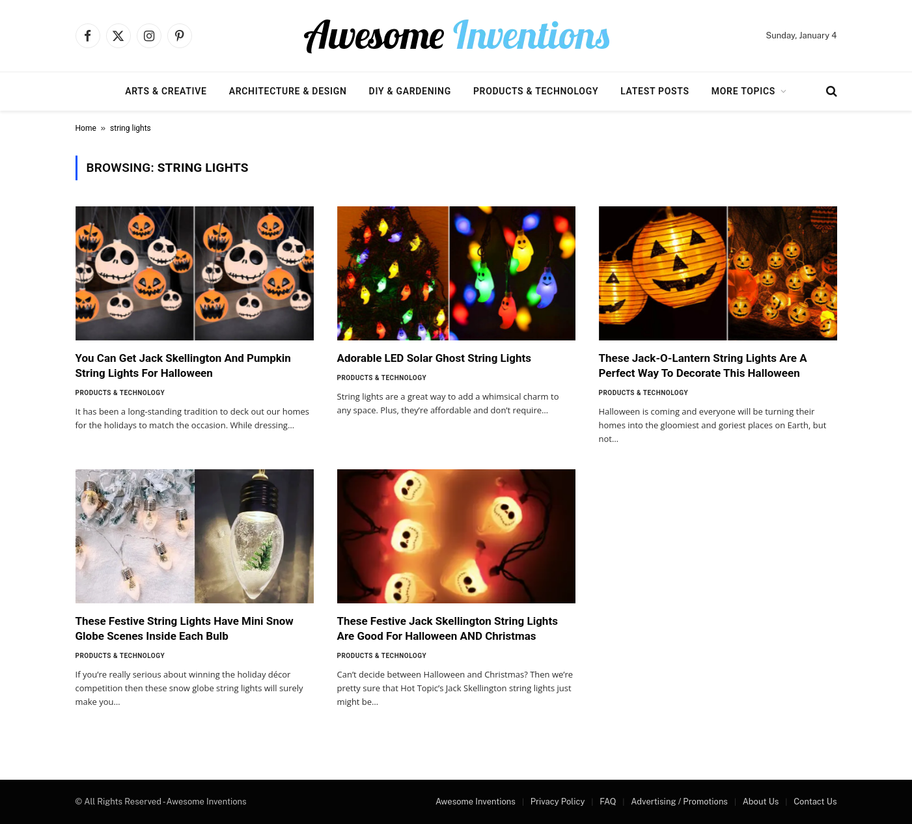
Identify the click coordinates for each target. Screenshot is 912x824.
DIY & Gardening (410, 91)
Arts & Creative (165, 91)
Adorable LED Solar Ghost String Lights (434, 357)
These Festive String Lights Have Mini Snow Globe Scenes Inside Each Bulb (185, 628)
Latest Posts (654, 91)
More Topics (743, 91)
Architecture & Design (288, 91)
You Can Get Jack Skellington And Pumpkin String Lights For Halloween (183, 365)
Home (86, 128)
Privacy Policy (558, 801)
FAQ (608, 801)
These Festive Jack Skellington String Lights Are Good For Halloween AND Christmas (447, 628)
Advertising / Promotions (679, 801)
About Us (761, 801)
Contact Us (815, 801)
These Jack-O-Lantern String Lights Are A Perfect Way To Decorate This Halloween (703, 365)
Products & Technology (535, 91)
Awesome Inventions (475, 801)
